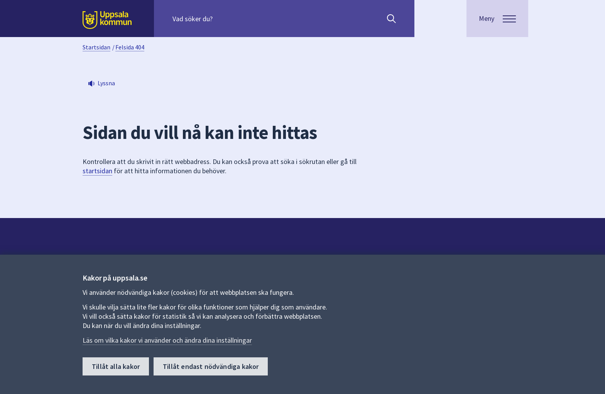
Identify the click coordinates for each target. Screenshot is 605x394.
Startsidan (96, 47)
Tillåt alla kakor (116, 366)
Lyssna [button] (106, 83)
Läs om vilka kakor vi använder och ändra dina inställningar (167, 340)
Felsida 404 (129, 47)
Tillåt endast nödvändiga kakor (211, 366)
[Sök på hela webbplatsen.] (222, 18)
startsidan (97, 170)
